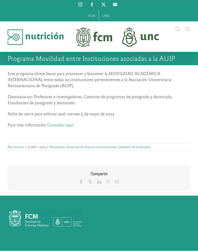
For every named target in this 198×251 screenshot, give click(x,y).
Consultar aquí (60, 124)
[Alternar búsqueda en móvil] (177, 29)
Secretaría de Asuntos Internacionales (91, 147)
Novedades (57, 147)
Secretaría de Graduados (134, 147)
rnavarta (18, 147)
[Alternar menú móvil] (187, 29)
